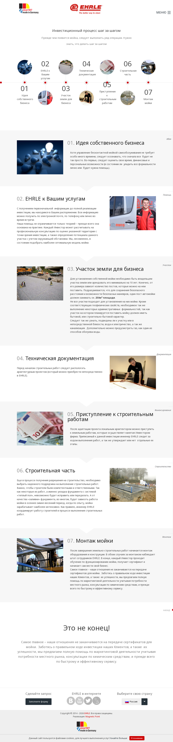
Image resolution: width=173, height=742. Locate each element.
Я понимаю (137, 738)
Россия (136, 701)
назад (166, 610)
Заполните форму (38, 701)
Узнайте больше (118, 738)
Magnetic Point (92, 716)
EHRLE (87, 713)
